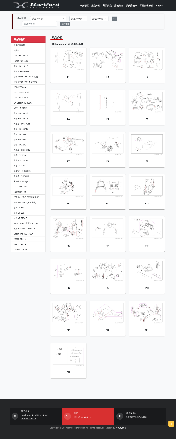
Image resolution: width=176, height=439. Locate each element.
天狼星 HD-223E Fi (22, 150)
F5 (107, 119)
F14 (107, 245)
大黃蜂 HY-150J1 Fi (22, 181)
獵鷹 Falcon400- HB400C (24, 228)
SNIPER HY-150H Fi (22, 171)
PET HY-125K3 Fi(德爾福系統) (26, 197)
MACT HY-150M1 (21, 186)
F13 (68, 245)
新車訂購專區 (19, 45)
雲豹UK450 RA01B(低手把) (25, 82)
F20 (107, 330)
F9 (146, 161)
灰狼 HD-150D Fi (21, 118)
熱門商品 (107, 5)
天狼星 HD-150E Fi (22, 123)
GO (114, 18)
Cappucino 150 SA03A (23, 233)
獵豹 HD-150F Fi (21, 129)
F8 (107, 161)
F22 (68, 372)
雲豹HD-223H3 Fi (21, 71)
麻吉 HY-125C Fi (21, 160)
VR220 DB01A (20, 239)
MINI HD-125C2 (21, 97)
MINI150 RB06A (21, 55)
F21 (147, 330)
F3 (146, 76)
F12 (147, 203)
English (159, 5)
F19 (68, 330)
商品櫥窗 (19, 39)
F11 (107, 203)
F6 (146, 119)
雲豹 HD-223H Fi (21, 66)
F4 (68, 119)
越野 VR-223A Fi (21, 218)
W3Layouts (121, 427)
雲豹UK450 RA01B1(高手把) (26, 76)
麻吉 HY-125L (19, 165)
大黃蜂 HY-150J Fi (21, 176)
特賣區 (16, 50)
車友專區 (84, 5)
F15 (147, 245)
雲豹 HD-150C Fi (21, 113)
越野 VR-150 (19, 207)
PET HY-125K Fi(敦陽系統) (25, 202)
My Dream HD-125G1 (23, 102)
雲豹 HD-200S (20, 139)
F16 (68, 287)
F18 (147, 287)
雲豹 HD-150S (20, 134)
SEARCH (65, 24)
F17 (107, 287)
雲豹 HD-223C (20, 144)
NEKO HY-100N (20, 192)
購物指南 (118, 5)
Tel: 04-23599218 (82, 416)
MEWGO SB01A (20, 249)
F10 (68, 203)
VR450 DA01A (20, 244)
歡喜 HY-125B (20, 155)
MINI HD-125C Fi (21, 92)
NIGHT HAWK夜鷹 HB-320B (26, 223)
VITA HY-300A (20, 87)
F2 (107, 76)
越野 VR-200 (19, 213)
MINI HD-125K (20, 108)
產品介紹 (95, 5)
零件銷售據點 (146, 5)
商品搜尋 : (22, 18)
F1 (68, 76)
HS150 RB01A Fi (21, 61)
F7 (68, 161)
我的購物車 (131, 5)
